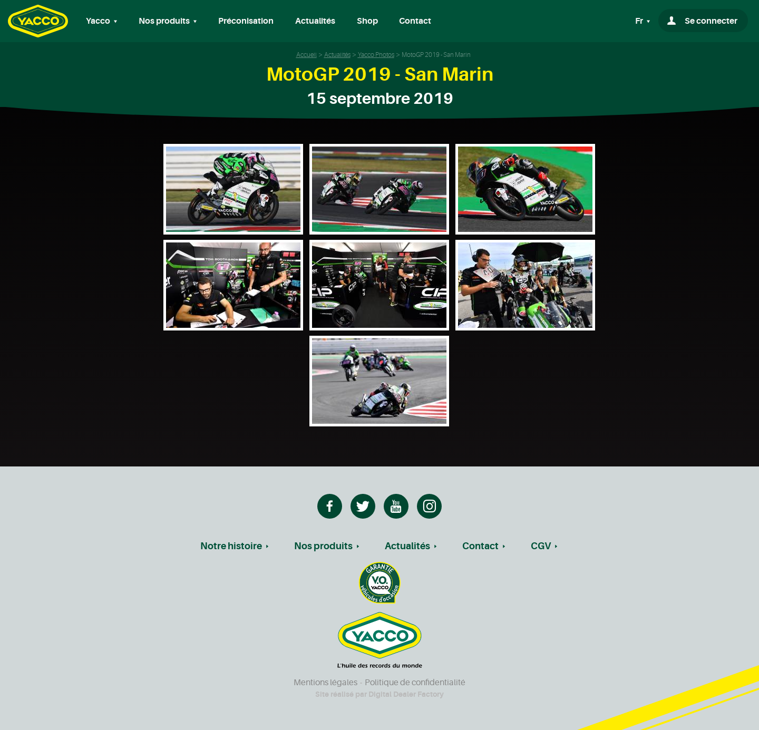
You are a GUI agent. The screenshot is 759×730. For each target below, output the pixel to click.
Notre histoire (231, 546)
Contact (415, 21)
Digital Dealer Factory (406, 694)
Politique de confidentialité (415, 682)
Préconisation (246, 21)
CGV (541, 546)
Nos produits (323, 546)
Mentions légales (325, 682)
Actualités (315, 21)
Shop (367, 21)
